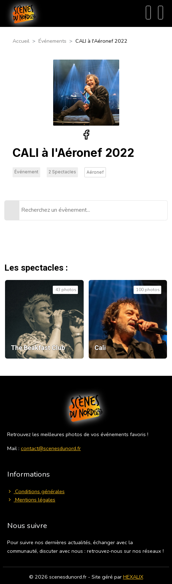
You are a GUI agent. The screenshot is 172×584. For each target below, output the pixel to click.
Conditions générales (36, 491)
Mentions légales (31, 499)
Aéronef (95, 172)
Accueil (21, 41)
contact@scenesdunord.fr (51, 448)
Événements (52, 41)
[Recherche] (148, 12)
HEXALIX (133, 576)
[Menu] (160, 12)
